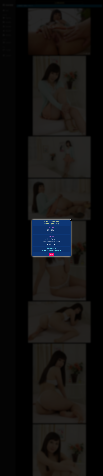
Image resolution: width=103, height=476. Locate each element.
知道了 (51, 254)
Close (71, 220)
